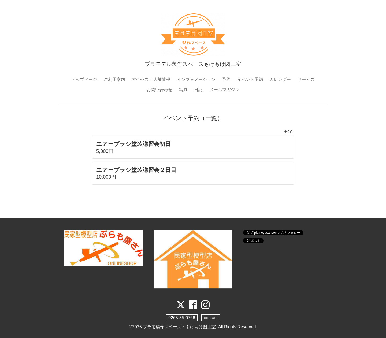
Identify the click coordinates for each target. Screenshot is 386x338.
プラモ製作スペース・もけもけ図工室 (179, 327)
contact (211, 317)
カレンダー (280, 79)
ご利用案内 (114, 79)
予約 (226, 79)
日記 (198, 89)
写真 (183, 89)
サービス (306, 79)
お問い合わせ (159, 89)
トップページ (84, 79)
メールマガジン (224, 89)
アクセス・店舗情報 (151, 79)
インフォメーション (196, 79)
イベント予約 (250, 79)
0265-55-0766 (181, 317)
